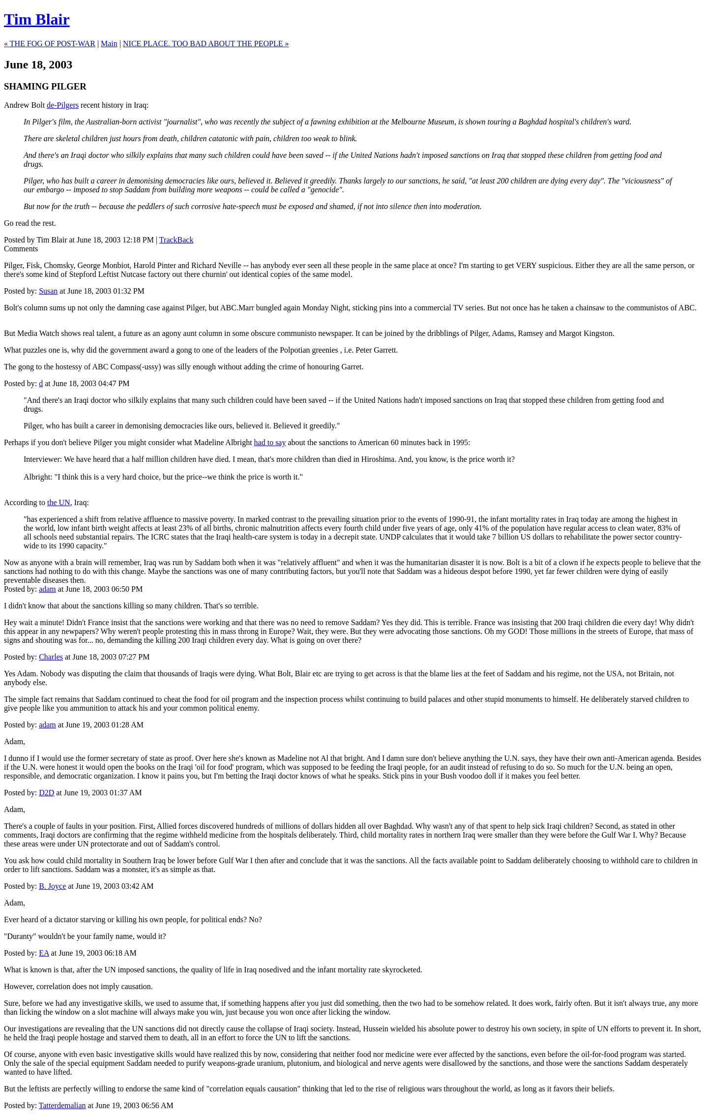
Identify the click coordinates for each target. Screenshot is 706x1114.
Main (109, 43)
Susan (48, 291)
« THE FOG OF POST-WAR (49, 43)
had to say (270, 442)
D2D (46, 792)
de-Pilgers (63, 105)
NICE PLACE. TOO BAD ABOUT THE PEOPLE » (206, 43)
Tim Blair (37, 19)
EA (44, 953)
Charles (51, 657)
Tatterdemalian (62, 1105)
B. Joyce (52, 886)
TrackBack (176, 240)
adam (47, 589)
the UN (58, 502)
